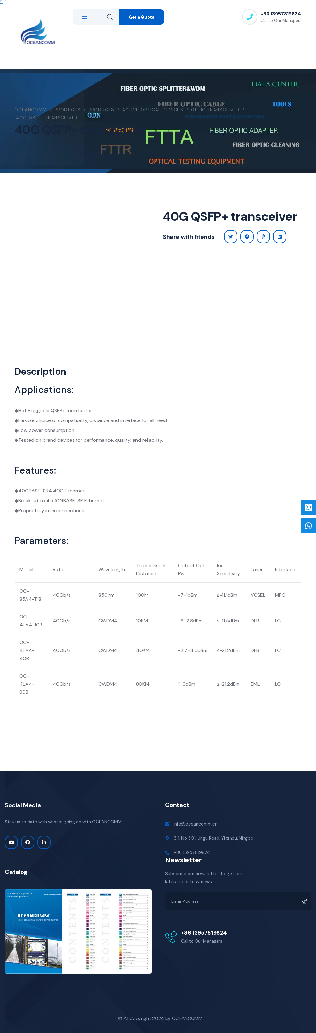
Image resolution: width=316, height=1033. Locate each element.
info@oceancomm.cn (196, 824)
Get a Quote (142, 17)
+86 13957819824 (280, 13)
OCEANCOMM (187, 1018)
